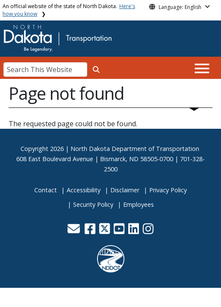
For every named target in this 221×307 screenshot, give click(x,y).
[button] (74, 231)
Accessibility (83, 190)
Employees (138, 204)
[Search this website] (96, 69)
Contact (45, 190)
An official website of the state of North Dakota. (69, 10)
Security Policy (93, 204)
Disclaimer (124, 190)
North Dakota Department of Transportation (135, 149)
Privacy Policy (168, 190)
